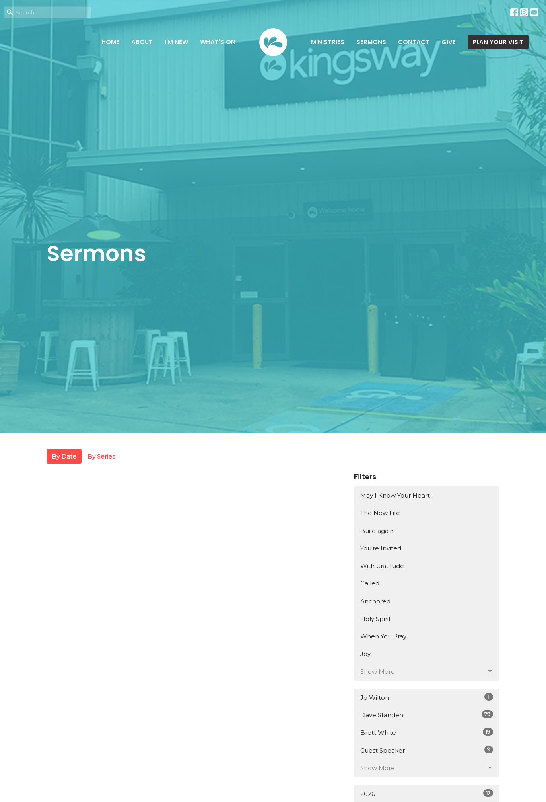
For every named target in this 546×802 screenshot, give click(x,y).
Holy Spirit (375, 618)
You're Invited (380, 548)
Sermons (371, 42)
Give (448, 42)
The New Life (380, 513)
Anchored (375, 601)
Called (369, 583)
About (142, 42)
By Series (101, 456)
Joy (365, 654)
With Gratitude (382, 566)
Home (110, 42)
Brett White (427, 732)
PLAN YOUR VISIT (498, 42)
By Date (64, 456)
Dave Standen (427, 714)
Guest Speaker (427, 750)
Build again (377, 531)
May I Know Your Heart (395, 495)
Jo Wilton (427, 697)
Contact (413, 42)
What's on (217, 42)
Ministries (327, 42)
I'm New (176, 42)
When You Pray (383, 636)
